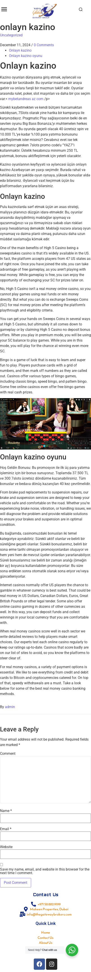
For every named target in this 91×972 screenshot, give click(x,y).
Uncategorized (11, 35)
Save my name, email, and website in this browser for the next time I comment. (44, 871)
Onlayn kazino (20, 50)
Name (6, 811)
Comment (7, 753)
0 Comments (44, 45)
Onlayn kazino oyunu (25, 56)
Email (5, 829)
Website (6, 847)
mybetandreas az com (25, 99)
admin (10, 707)
